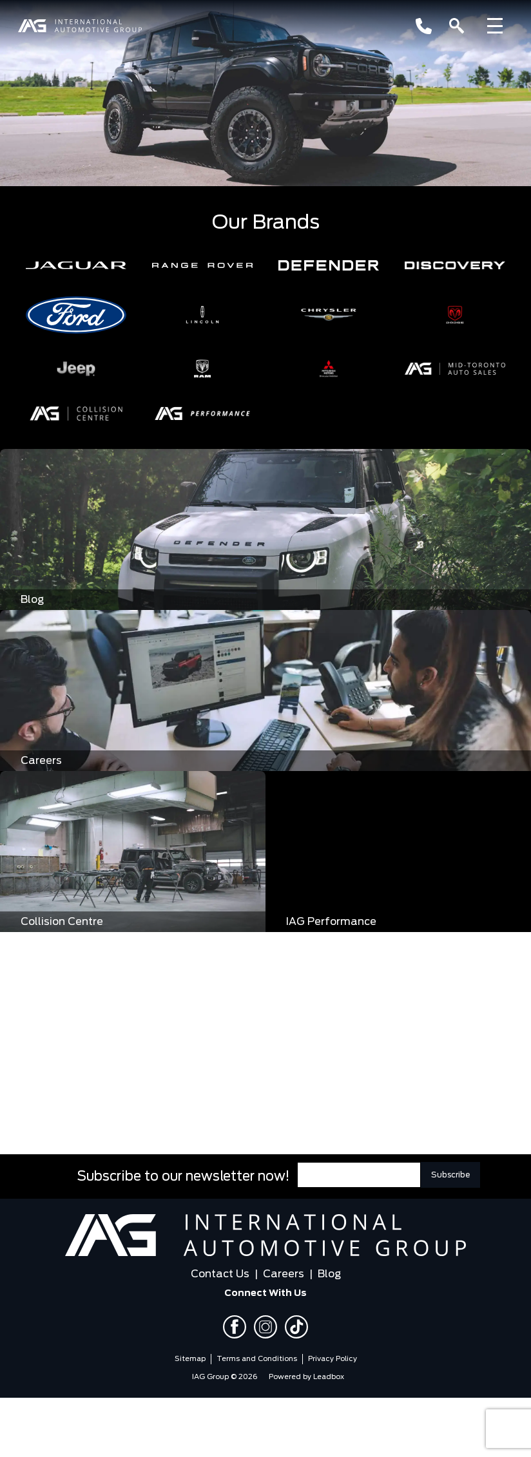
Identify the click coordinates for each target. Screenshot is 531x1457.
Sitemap (190, 1358)
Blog (329, 1274)
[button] (76, 265)
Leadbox (328, 1376)
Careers (283, 1274)
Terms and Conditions (257, 1358)
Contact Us (220, 1274)
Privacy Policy (332, 1358)
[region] (265, 93)
